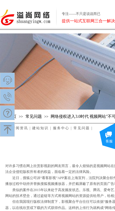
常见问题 (33, 116)
